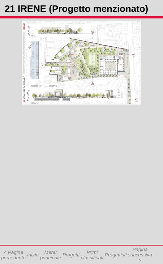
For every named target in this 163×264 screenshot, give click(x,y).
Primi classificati (92, 255)
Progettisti (115, 254)
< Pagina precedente (13, 255)
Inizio (33, 254)
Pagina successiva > (140, 255)
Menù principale (50, 255)
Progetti (71, 254)
